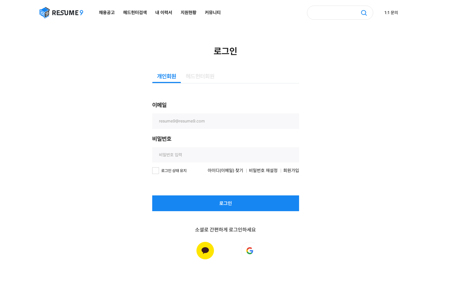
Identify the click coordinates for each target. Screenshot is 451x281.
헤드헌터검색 (135, 12)
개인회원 (166, 76)
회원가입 (291, 170)
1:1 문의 (391, 12)
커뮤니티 (213, 12)
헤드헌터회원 (200, 76)
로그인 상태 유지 (174, 170)
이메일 (159, 105)
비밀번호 (161, 139)
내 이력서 (163, 12)
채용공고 (107, 12)
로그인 (225, 203)
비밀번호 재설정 (263, 170)
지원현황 (188, 12)
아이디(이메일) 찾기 (225, 170)
